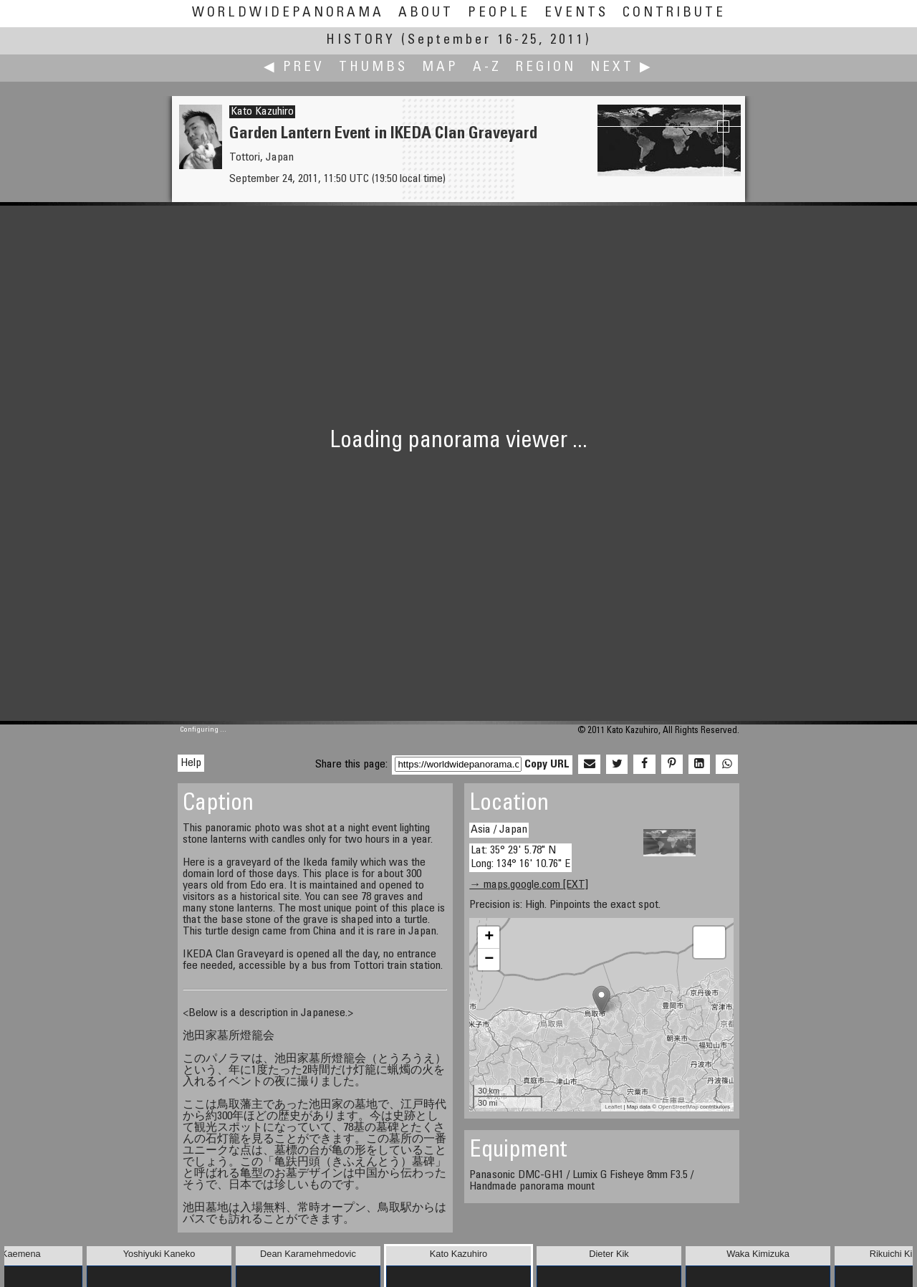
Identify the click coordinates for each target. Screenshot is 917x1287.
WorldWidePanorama (288, 13)
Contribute (674, 13)
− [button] (489, 959)
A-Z (487, 68)
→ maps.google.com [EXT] (528, 885)
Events (576, 13)
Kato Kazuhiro (262, 112)
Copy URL (547, 764)
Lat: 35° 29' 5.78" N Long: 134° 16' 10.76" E (520, 857)
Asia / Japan (499, 830)
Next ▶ (621, 68)
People (499, 13)
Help (191, 763)
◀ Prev (294, 68)
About (425, 13)
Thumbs (373, 68)
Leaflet (613, 1107)
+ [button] (489, 937)
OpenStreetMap (678, 1107)
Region (546, 68)
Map (440, 68)
